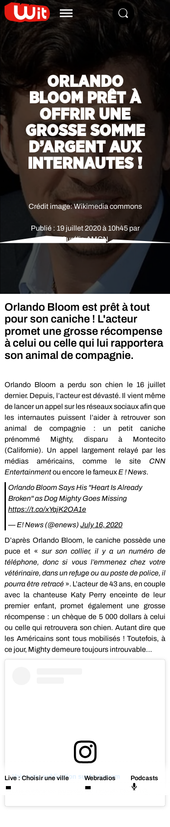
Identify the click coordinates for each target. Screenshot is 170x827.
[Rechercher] (123, 13)
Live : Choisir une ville (37, 778)
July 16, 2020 (101, 525)
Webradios (100, 778)
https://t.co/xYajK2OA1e (47, 509)
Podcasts (144, 782)
